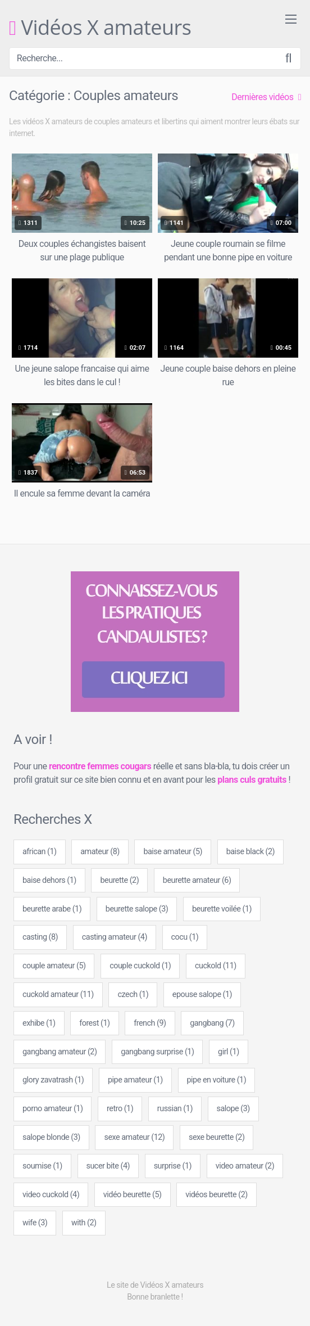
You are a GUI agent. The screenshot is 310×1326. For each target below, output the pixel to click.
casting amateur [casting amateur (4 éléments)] (114, 937)
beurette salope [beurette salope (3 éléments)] (137, 909)
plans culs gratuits (251, 779)
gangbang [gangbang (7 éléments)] (212, 1023)
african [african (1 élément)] (39, 851)
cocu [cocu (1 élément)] (185, 937)
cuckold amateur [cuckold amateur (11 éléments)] (58, 994)
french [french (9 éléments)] (150, 1023)
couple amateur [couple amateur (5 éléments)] (53, 966)
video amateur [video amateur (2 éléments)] (245, 1166)
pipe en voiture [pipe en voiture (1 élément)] (217, 1080)
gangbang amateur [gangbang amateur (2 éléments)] (59, 1052)
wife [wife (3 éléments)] (34, 1223)
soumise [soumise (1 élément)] (42, 1166)
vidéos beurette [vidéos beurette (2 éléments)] (216, 1194)
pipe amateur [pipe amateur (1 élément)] (135, 1080)
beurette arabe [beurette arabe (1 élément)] (51, 909)
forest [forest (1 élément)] (94, 1023)
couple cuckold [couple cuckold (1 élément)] (140, 966)
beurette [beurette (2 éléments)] (119, 880)
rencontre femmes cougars (100, 766)
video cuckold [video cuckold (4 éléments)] (50, 1194)
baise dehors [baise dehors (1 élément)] (49, 880)
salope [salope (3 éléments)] (233, 1108)
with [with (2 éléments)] (84, 1223)
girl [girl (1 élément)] (228, 1052)
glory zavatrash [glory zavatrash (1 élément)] (53, 1080)
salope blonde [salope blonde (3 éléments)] (51, 1137)
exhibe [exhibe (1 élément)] (39, 1023)
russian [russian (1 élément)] (175, 1108)
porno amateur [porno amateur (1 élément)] (52, 1108)
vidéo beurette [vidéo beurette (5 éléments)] (132, 1194)
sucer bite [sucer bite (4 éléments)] (108, 1166)
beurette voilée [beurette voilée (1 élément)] (222, 909)
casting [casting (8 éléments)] (40, 937)
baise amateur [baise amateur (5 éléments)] (172, 851)
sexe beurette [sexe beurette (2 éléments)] (216, 1137)
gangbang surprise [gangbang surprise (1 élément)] (157, 1052)
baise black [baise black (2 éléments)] (250, 851)
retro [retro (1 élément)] (120, 1108)
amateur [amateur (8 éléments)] (100, 851)
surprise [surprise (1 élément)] (173, 1166)
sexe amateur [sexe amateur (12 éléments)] (134, 1137)
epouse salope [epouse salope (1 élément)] (202, 994)
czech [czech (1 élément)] (132, 994)
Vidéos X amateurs (100, 28)
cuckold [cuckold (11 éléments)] (215, 966)
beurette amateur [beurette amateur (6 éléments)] (197, 880)
